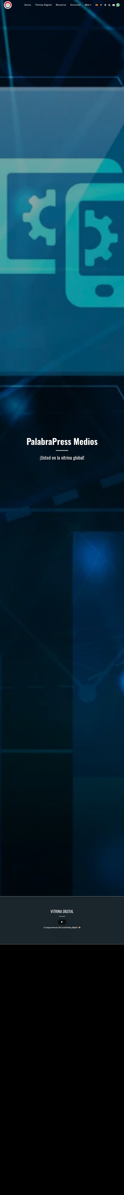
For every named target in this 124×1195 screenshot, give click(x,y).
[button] (101, 5)
